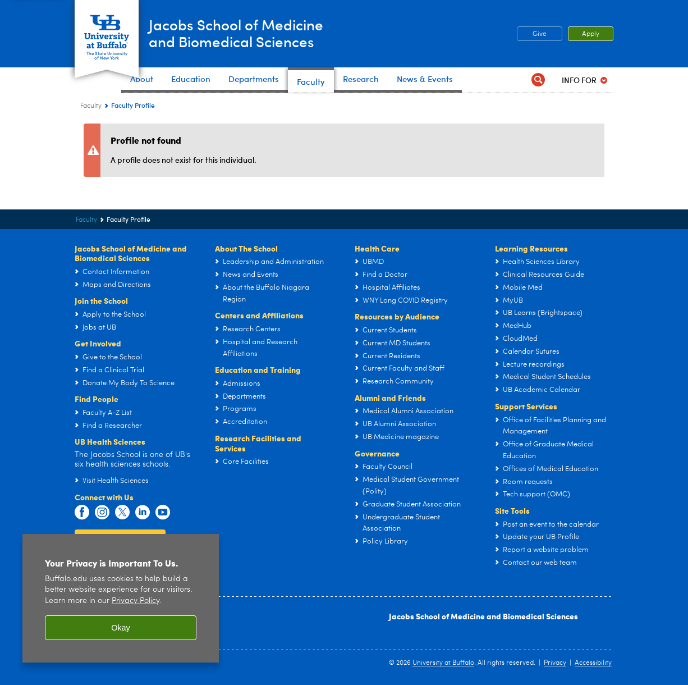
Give (540, 34)
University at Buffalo (443, 663)
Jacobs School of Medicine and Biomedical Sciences (483, 616)
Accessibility (593, 663)
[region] (120, 598)
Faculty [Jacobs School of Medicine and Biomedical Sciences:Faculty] (91, 106)
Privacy (555, 663)
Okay (120, 627)
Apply (590, 34)
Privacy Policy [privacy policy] (135, 601)
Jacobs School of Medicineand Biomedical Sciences (256, 33)
